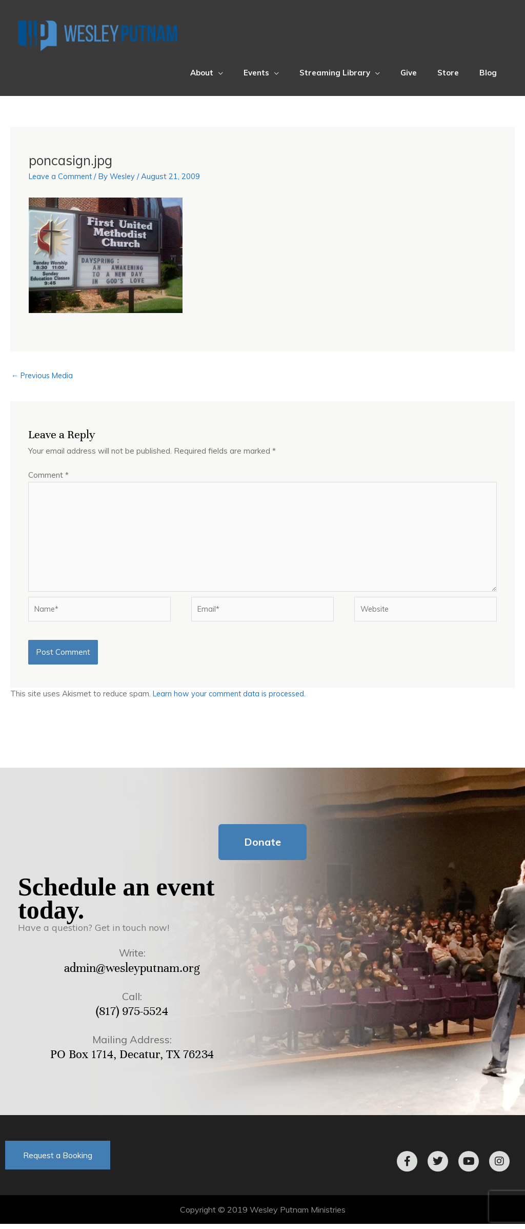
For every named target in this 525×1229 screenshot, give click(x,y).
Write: (132, 958)
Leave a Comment (62, 176)
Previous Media (43, 375)
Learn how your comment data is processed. (232, 699)
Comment (48, 475)
